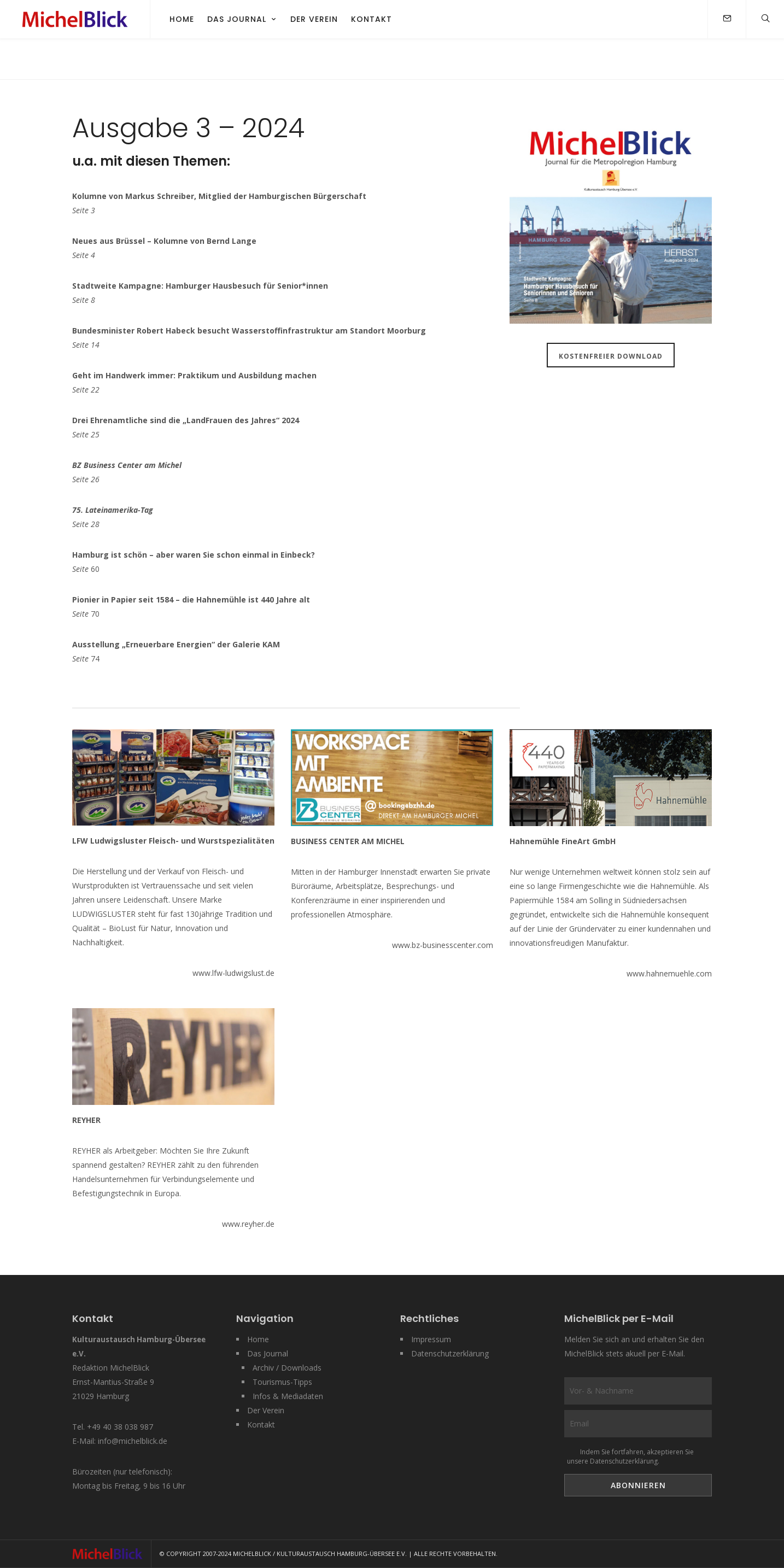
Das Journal (236, 19)
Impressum (431, 1339)
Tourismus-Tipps (282, 1382)
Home (181, 19)
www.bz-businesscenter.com (442, 945)
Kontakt (371, 19)
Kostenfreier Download (611, 356)
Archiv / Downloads (287, 1367)
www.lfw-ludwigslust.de (233, 973)
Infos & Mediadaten (288, 1396)
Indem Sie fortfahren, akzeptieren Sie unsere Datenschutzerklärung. (630, 1456)
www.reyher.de (248, 1224)
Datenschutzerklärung (450, 1353)
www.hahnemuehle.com (669, 973)
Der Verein (314, 19)
